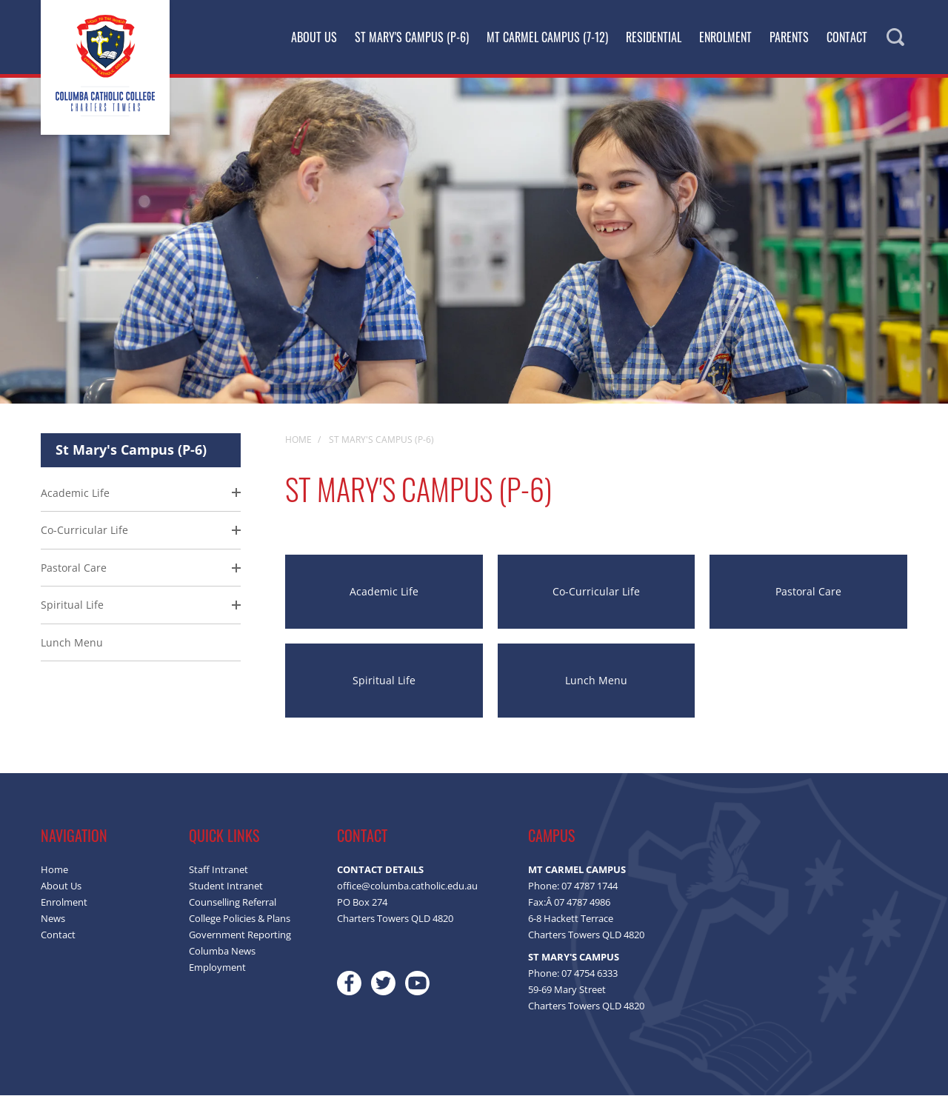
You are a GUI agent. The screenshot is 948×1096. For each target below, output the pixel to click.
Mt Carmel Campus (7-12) (547, 37)
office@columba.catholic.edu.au (407, 886)
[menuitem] (141, 569)
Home (54, 870)
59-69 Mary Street (567, 990)
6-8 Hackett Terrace (570, 919)
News (53, 919)
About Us (314, 37)
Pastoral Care (74, 568)
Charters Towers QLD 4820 (586, 935)
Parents (789, 37)
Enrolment (725, 37)
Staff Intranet (218, 870)
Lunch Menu (72, 643)
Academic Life (75, 494)
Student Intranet (226, 886)
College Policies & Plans (239, 919)
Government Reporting (240, 935)
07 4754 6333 (589, 973)
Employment (217, 968)
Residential (653, 37)
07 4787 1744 (589, 886)
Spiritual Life (72, 605)
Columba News (222, 951)
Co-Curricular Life (84, 531)
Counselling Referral (232, 902)
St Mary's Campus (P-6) (412, 37)
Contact (847, 37)
